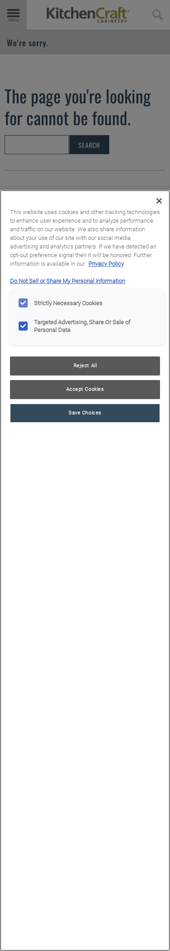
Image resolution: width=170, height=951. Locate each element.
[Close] (159, 201)
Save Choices (85, 413)
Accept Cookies (85, 389)
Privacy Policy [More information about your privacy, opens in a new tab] (106, 263)
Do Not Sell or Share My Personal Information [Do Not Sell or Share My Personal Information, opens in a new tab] (67, 281)
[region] (85, 570)
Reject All (85, 365)
